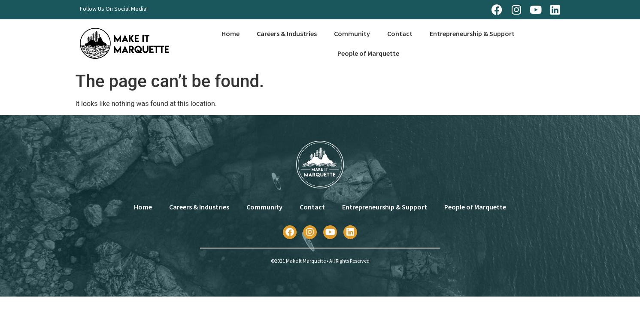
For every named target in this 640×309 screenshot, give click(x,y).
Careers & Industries (287, 33)
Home (230, 33)
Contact (400, 33)
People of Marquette (368, 53)
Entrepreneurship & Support (472, 33)
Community (352, 33)
